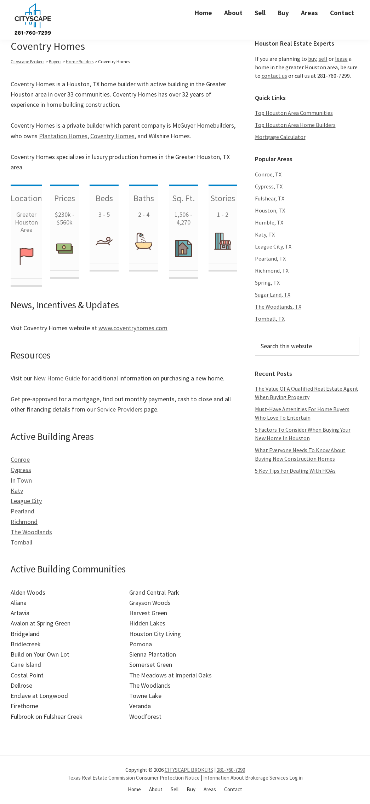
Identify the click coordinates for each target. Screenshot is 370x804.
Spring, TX (267, 282)
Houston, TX (270, 210)
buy (312, 58)
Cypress (21, 470)
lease (341, 58)
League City (26, 501)
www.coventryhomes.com (132, 328)
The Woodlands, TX (278, 306)
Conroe (20, 459)
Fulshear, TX (269, 198)
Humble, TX (269, 222)
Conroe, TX (268, 174)
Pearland (22, 511)
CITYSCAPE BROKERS (189, 770)
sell (323, 58)
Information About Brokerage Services (245, 777)
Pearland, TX (270, 258)
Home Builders (79, 62)
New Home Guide (57, 378)
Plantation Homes (63, 136)
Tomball (21, 542)
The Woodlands (31, 532)
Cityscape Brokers (27, 62)
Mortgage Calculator (280, 136)
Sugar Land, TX (272, 294)
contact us (274, 75)
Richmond (24, 522)
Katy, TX (265, 234)
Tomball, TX (270, 318)
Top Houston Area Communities (294, 112)
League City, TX (273, 246)
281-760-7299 (231, 770)
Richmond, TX (272, 270)
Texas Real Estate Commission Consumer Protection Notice (134, 777)
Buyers (55, 62)
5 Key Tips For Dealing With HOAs (295, 470)
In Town (21, 480)
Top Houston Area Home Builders (295, 124)
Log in (296, 777)
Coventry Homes (112, 136)
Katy (17, 491)
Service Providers (120, 409)
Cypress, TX (269, 186)
